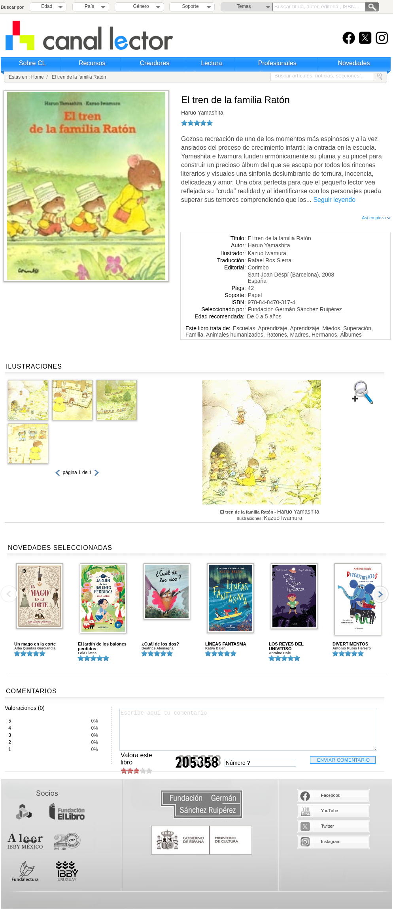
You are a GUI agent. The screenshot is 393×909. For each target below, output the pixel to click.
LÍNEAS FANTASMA (225, 644)
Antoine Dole (280, 653)
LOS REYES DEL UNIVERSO (286, 646)
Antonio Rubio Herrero (352, 648)
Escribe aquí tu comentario (248, 730)
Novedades (354, 63)
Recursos (92, 63)
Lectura (211, 63)
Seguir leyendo (334, 199)
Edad (46, 6)
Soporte (190, 6)
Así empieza (376, 217)
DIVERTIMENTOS (350, 644)
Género (139, 6)
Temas (244, 6)
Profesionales (277, 63)
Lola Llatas (87, 653)
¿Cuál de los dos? (160, 644)
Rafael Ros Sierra (270, 260)
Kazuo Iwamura (267, 253)
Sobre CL (32, 63)
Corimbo (258, 267)
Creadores (155, 63)
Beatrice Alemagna (158, 648)
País (89, 6)
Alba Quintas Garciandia (35, 648)
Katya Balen (215, 648)
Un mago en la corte (35, 644)
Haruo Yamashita (202, 112)
